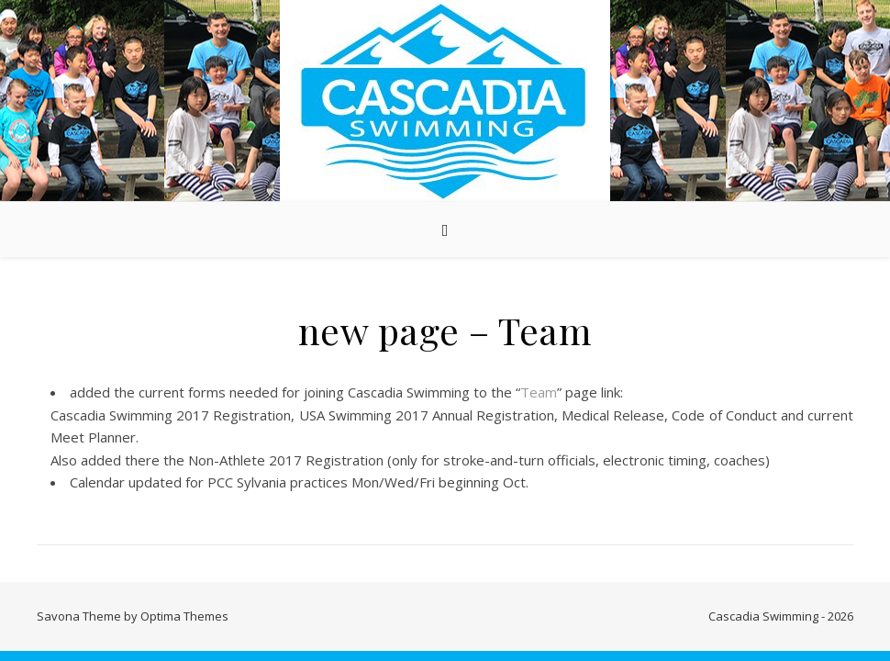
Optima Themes (184, 616)
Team (538, 392)
